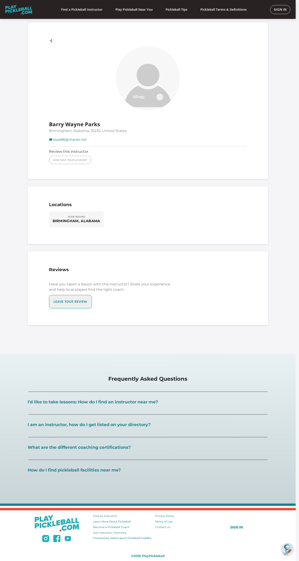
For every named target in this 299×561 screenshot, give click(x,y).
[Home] (18, 9)
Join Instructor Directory (109, 532)
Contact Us (162, 527)
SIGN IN (280, 9)
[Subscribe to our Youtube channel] (68, 539)
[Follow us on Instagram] (45, 539)
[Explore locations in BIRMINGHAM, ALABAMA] (76, 219)
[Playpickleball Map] (52, 41)
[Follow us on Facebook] (57, 539)
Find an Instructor (105, 516)
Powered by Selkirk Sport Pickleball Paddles (122, 538)
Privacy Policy (164, 516)
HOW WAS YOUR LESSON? (70, 160)
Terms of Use (163, 521)
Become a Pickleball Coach (111, 527)
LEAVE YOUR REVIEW (70, 301)
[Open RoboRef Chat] (287, 549)
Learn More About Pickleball (112, 521)
